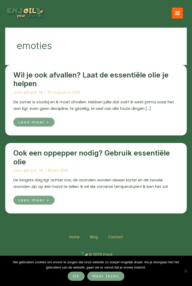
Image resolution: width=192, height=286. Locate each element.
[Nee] (185, 270)
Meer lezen (105, 276)
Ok (76, 276)
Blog (94, 237)
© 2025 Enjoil (100, 254)
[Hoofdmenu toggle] (177, 13)
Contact (115, 237)
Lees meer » (33, 121)
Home (74, 237)
